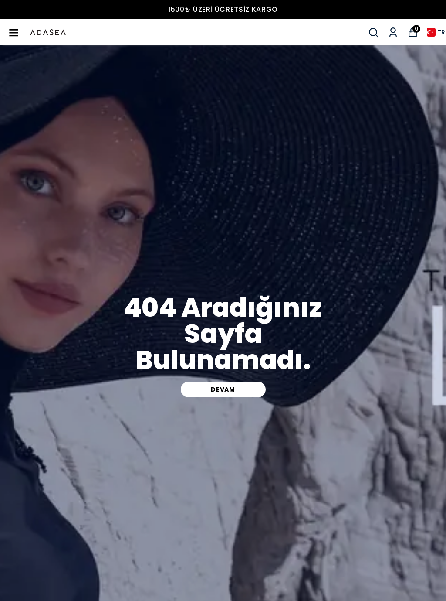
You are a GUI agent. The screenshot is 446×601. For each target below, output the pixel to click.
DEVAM (223, 389)
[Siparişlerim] (393, 32)
